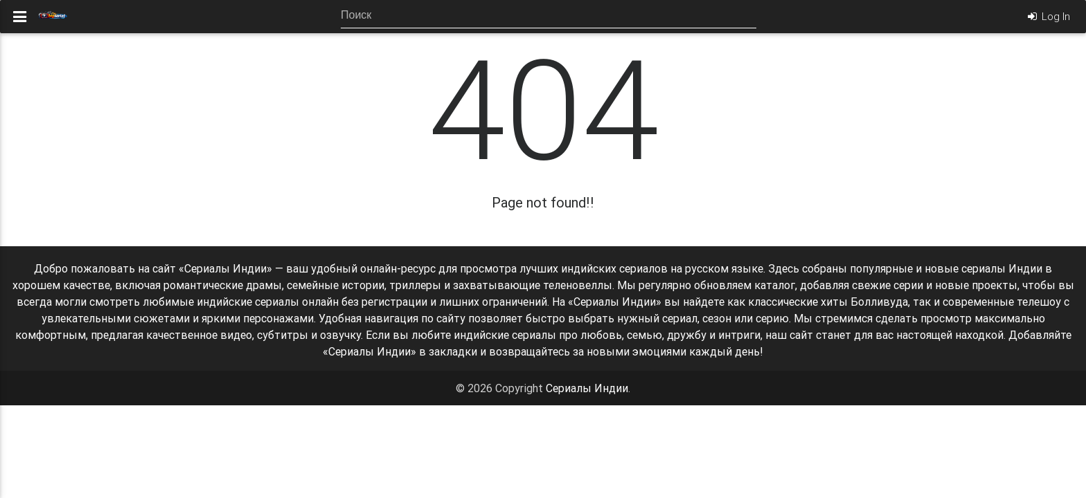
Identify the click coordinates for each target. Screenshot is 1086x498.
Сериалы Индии (587, 388)
